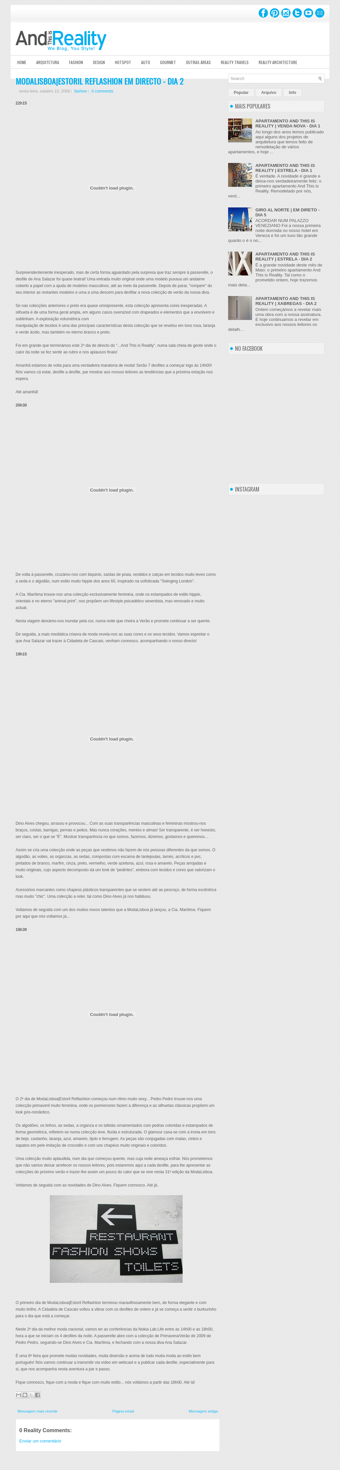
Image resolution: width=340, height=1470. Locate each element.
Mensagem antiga (203, 1411)
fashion (80, 91)
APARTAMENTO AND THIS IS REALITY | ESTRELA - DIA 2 (285, 257)
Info (292, 92)
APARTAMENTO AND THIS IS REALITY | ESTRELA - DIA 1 (285, 168)
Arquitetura (47, 62)
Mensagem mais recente (37, 1411)
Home (21, 62)
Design (99, 62)
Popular (241, 92)
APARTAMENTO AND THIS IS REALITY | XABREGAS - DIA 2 (285, 301)
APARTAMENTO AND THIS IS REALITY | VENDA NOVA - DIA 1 (287, 123)
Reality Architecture (278, 62)
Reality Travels (235, 62)
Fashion (76, 62)
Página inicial (123, 1411)
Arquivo (268, 92)
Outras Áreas (198, 62)
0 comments (102, 91)
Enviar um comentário (40, 1440)
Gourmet (168, 62)
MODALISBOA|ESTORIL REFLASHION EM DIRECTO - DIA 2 (99, 81)
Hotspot (123, 62)
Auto (145, 62)
